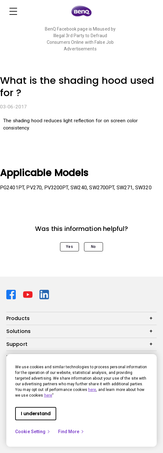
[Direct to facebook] (12, 294)
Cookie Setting (33, 431)
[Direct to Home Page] (81, 11)
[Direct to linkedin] (44, 294)
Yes (69, 246)
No (93, 246)
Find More (71, 431)
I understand (36, 413)
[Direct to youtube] (29, 294)
